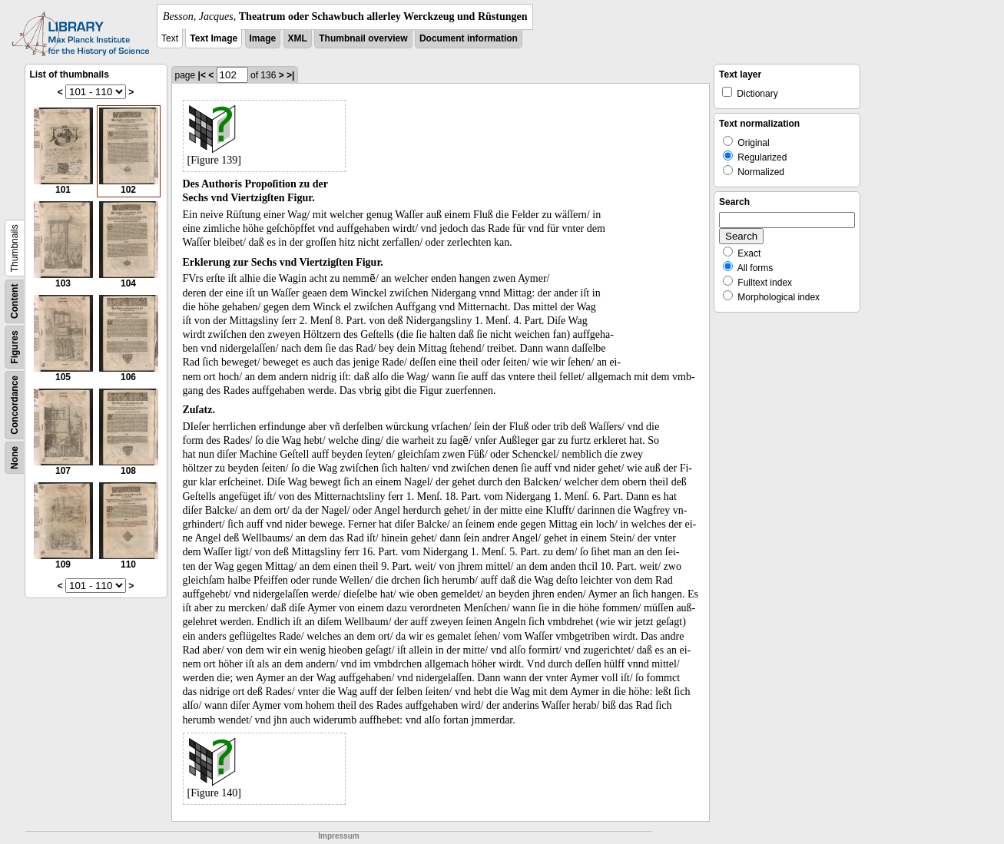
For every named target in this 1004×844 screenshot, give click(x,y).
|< (202, 75)
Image (263, 38)
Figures (14, 346)
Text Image (213, 38)
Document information (468, 38)
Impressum (338, 836)
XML (297, 38)
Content (14, 301)
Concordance (14, 405)
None (14, 457)
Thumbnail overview (363, 38)
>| (290, 75)
